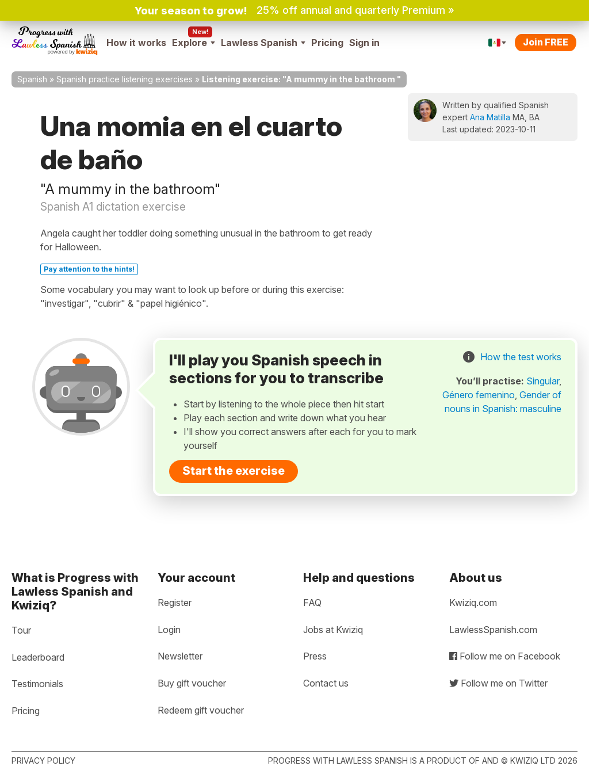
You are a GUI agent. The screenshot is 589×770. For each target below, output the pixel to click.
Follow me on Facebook (504, 656)
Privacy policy (43, 760)
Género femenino (478, 395)
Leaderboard (38, 657)
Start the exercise (233, 471)
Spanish (32, 79)
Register (175, 602)
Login (169, 629)
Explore (193, 42)
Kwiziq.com (473, 602)
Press (315, 656)
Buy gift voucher (192, 683)
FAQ (312, 602)
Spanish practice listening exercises (124, 79)
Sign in (364, 42)
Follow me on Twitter (498, 683)
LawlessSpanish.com (493, 629)
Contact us (326, 683)
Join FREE (545, 42)
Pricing (327, 42)
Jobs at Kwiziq (333, 629)
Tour (21, 630)
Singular (542, 381)
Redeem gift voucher (201, 710)
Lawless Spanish (263, 42)
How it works (136, 42)
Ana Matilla (490, 117)
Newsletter (180, 656)
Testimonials (37, 683)
